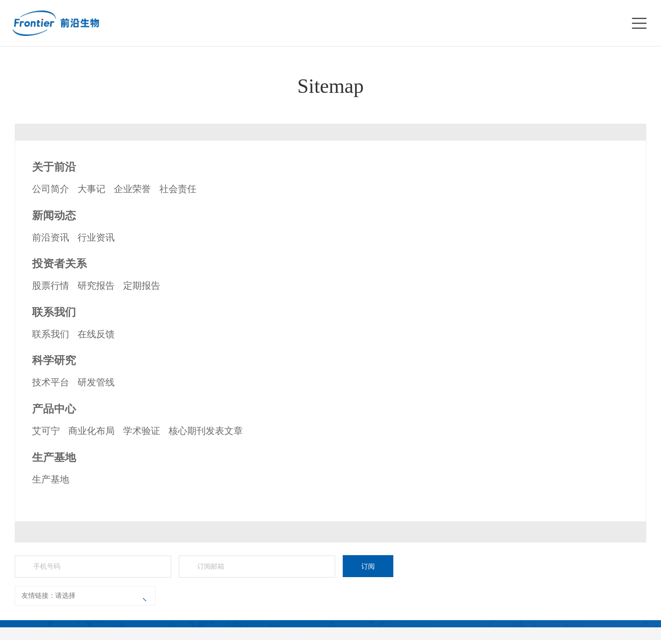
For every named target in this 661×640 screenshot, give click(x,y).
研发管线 (96, 382)
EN (618, 23)
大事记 (91, 189)
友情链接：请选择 (48, 595)
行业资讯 (96, 237)
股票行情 (50, 285)
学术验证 (141, 431)
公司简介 (50, 189)
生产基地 (50, 479)
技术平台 (50, 382)
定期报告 (141, 285)
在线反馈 (96, 334)
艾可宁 (46, 431)
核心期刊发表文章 (206, 431)
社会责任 (177, 189)
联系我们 (50, 334)
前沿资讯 (50, 237)
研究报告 (96, 285)
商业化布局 (91, 431)
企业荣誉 (132, 189)
